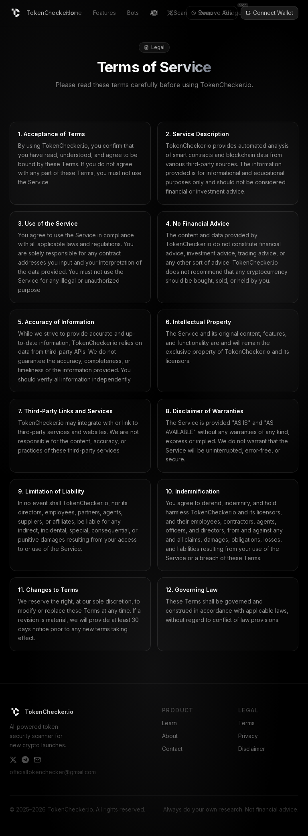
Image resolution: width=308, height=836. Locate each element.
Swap (205, 12)
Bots (133, 12)
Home (74, 12)
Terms (246, 723)
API (154, 12)
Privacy (248, 735)
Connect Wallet (269, 12)
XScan (178, 12)
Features (104, 12)
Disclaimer (251, 748)
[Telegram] (25, 759)
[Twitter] (13, 759)
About (170, 735)
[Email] (37, 759)
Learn (169, 723)
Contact (172, 748)
